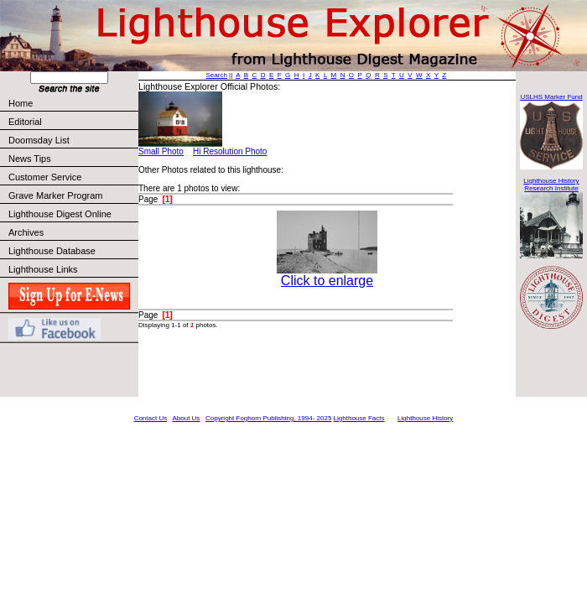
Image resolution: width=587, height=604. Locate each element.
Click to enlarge (327, 280)
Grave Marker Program (55, 195)
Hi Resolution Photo (230, 151)
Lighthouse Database (52, 251)
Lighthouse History (425, 418)
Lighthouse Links (43, 269)
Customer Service (72, 177)
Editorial (72, 122)
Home (20, 103)
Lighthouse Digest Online (60, 214)
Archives (26, 232)
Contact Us (151, 418)
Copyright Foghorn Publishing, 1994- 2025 (268, 418)
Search (216, 75)
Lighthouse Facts (359, 418)
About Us (186, 418)
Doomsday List (39, 140)
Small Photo (161, 151)
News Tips (29, 159)
